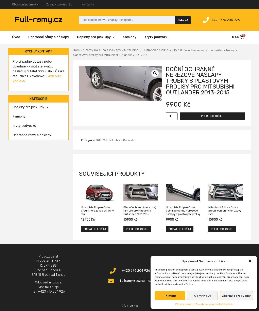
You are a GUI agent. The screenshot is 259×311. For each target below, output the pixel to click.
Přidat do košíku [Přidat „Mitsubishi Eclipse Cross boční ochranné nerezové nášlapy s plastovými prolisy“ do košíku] (180, 229)
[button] (250, 261)
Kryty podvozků (157, 37)
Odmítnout (202, 296)
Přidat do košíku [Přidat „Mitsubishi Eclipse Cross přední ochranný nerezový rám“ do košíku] (222, 229)
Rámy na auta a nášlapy (103, 50)
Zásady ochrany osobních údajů (213, 304)
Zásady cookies (184, 304)
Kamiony (129, 37)
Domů (77, 50)
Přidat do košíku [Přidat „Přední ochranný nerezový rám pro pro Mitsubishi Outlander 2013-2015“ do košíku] (137, 229)
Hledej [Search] (183, 19)
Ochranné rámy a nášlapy (48, 37)
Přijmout (169, 296)
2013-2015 (169, 50)
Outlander (150, 50)
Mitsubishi (131, 50)
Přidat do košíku (212, 116)
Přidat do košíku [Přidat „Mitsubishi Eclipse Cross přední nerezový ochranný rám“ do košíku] (95, 229)
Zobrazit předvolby (236, 296)
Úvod (16, 37)
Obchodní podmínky (25, 4)
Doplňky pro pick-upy (96, 37)
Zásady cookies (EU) (59, 4)
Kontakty (88, 4)
